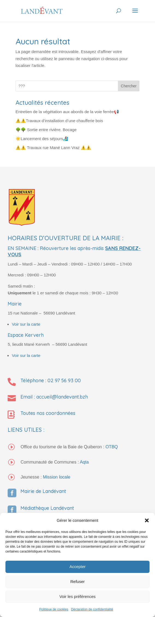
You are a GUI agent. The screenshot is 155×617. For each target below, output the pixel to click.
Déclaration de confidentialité (92, 609)
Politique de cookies (53, 609)
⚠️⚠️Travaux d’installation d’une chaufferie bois (59, 120)
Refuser (77, 581)
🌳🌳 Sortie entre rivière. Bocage (46, 129)
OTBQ (111, 447)
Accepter (77, 566)
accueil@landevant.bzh (62, 397)
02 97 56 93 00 (64, 380)
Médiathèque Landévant (47, 508)
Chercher (129, 86)
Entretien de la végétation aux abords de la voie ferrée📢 (67, 111)
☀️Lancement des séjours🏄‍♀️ (42, 138)
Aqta (84, 462)
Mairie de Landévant (43, 491)
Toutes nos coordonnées (47, 413)
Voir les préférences (77, 596)
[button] (147, 520)
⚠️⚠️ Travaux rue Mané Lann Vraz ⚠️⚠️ (53, 147)
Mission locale (56, 477)
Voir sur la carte (26, 324)
